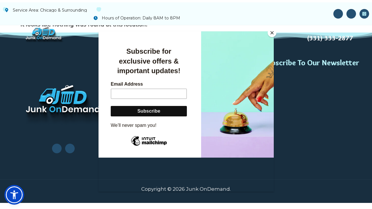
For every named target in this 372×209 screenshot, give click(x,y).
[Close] (272, 32)
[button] (14, 194)
